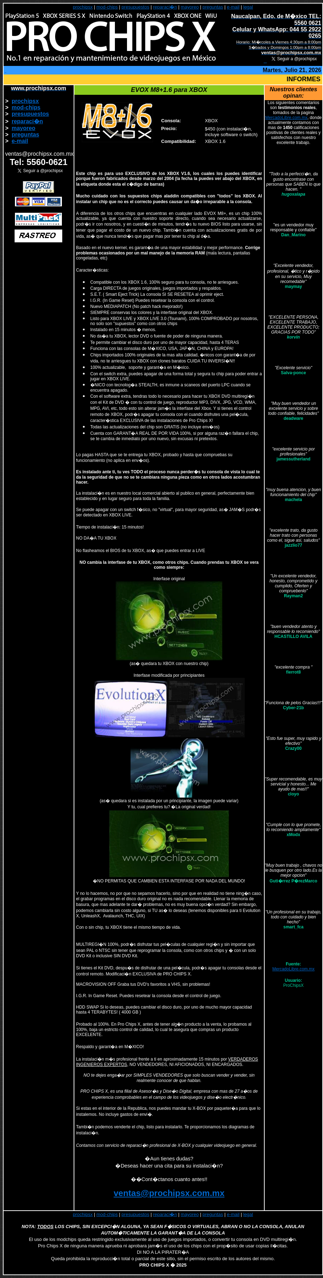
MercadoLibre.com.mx (286, 117)
